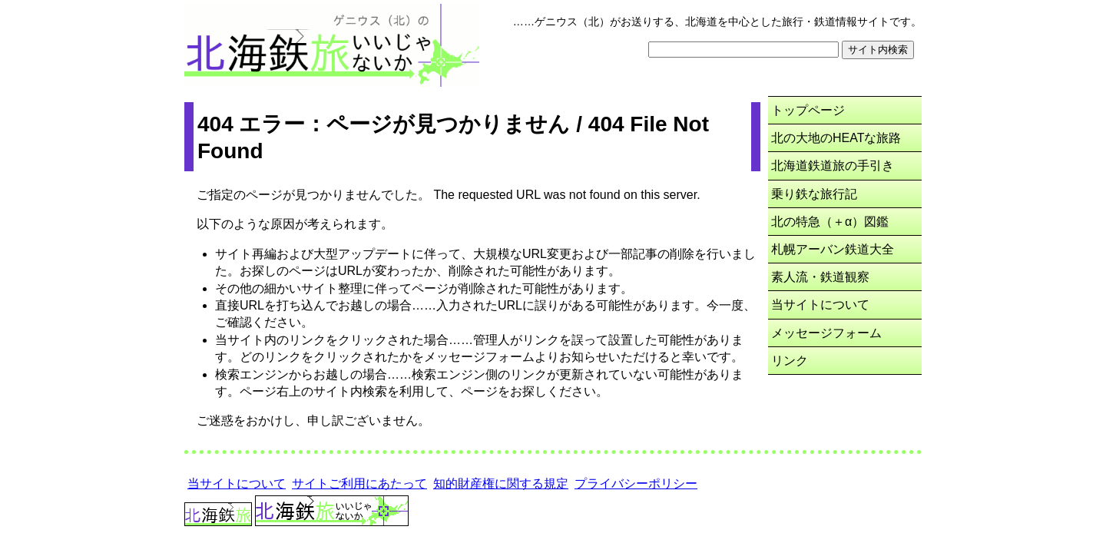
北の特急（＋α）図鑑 (830, 221)
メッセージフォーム (826, 332)
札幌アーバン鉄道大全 (832, 249)
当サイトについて (820, 304)
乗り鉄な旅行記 (814, 193)
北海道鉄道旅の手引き (832, 165)
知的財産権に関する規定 (500, 483)
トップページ (808, 110)
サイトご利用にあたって (359, 483)
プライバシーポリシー (636, 483)
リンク (789, 360)
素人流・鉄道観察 (820, 276)
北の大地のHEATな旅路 (836, 137)
